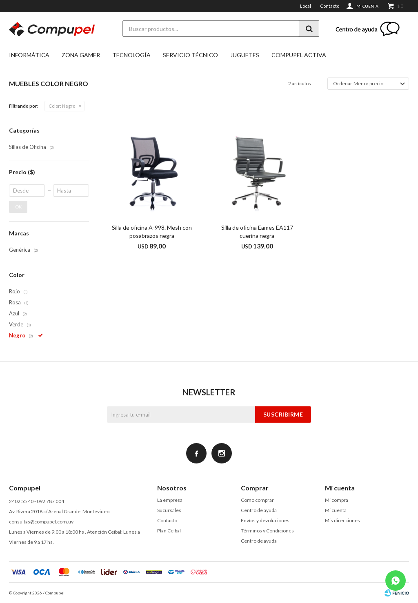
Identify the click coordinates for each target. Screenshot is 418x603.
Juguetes (244, 54)
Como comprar (257, 500)
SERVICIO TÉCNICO (190, 54)
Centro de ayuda (259, 510)
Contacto (329, 6)
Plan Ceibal (169, 531)
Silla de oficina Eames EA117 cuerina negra (257, 231)
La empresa (169, 500)
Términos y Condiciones (267, 531)
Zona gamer (81, 54)
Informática (29, 54)
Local (305, 6)
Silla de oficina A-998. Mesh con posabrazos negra (152, 231)
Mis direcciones (342, 520)
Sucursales (169, 510)
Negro (62, 106)
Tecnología (131, 54)
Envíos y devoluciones (265, 520)
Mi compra (336, 500)
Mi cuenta (336, 510)
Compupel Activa (298, 54)
